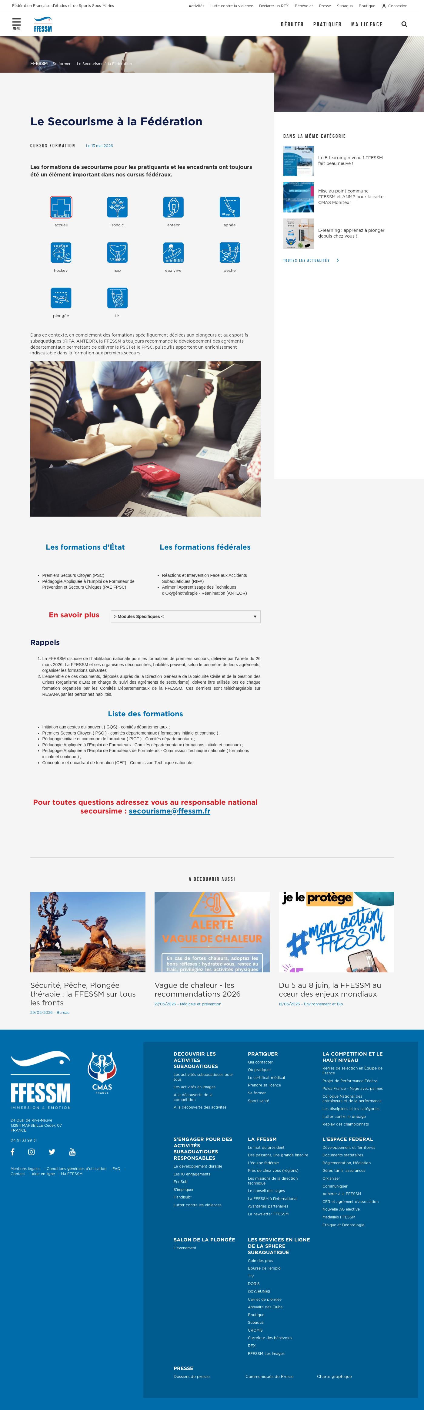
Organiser (331, 1178)
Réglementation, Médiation (346, 1163)
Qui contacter (260, 1062)
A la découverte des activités (200, 1107)
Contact (18, 1174)
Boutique (256, 1315)
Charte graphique (334, 1377)
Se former (257, 1093)
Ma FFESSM (71, 1174)
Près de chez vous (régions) (273, 1170)
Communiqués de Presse (269, 1377)
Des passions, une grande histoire (278, 1155)
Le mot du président (266, 1147)
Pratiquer (327, 24)
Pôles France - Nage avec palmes (352, 1088)
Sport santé (258, 1101)
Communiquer (335, 1186)
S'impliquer (184, 1189)
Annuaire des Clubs (265, 1307)
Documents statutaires (342, 1155)
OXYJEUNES (259, 1291)
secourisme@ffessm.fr (169, 811)
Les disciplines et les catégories (350, 1109)
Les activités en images (194, 1087)
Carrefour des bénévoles (270, 1338)
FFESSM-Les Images (266, 1354)
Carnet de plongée (265, 1299)
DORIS (254, 1284)
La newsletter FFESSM (268, 1214)
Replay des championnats (345, 1124)
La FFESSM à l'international (272, 1199)
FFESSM (39, 64)
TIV (251, 1276)
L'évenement (185, 1248)
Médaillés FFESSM (338, 1217)
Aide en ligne (43, 1174)
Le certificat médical (266, 1078)
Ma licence (367, 24)
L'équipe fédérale (263, 1163)
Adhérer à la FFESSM (341, 1194)
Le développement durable (198, 1166)
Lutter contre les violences (198, 1205)
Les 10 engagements (192, 1174)
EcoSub (181, 1182)
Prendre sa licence (264, 1085)
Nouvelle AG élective (341, 1209)
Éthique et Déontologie (343, 1225)
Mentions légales (25, 1169)
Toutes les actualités (306, 260)
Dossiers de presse (192, 1377)
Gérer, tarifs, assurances (343, 1170)
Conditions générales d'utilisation (76, 1169)
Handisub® (183, 1197)
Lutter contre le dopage (344, 1117)
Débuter (292, 24)
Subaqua (256, 1322)
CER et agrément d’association (350, 1202)
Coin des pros (260, 1261)
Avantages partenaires (268, 1206)
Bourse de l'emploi (265, 1268)
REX (252, 1346)
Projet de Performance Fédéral (350, 1081)
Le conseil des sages (266, 1191)
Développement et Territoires (348, 1147)
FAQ (116, 1169)
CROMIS (255, 1330)
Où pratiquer (259, 1070)
